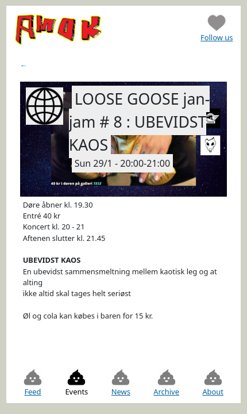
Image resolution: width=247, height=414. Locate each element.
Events (76, 382)
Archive (166, 382)
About (212, 382)
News (120, 382)
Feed (33, 382)
